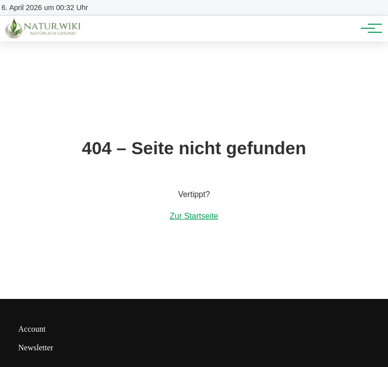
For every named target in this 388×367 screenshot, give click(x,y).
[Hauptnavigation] (368, 28)
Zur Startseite (194, 216)
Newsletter (35, 347)
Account (31, 329)
